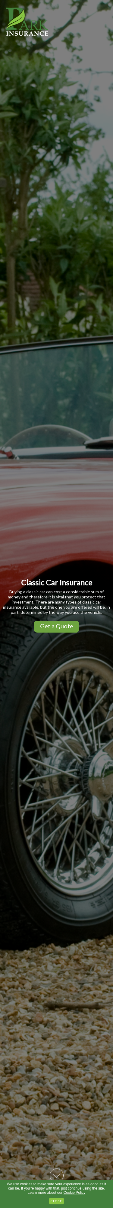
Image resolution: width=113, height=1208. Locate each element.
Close (56, 1201)
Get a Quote (56, 626)
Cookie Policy (75, 1192)
